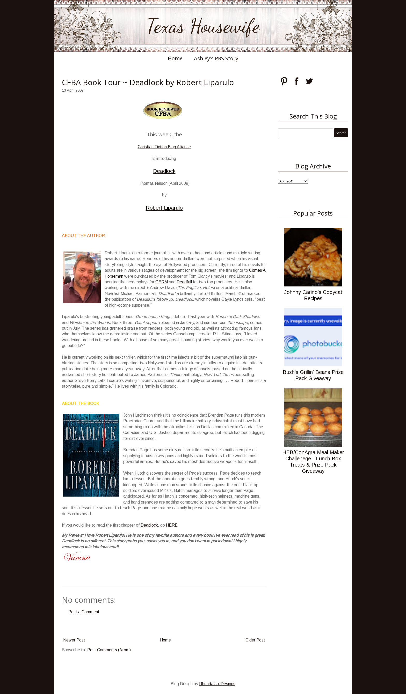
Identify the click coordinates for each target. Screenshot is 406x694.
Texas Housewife (203, 26)
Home (175, 58)
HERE (172, 525)
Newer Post (74, 640)
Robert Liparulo (164, 208)
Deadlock (164, 171)
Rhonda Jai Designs (217, 684)
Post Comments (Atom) (109, 650)
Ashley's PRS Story (216, 58)
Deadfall (184, 282)
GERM (161, 282)
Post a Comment (83, 612)
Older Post (255, 640)
